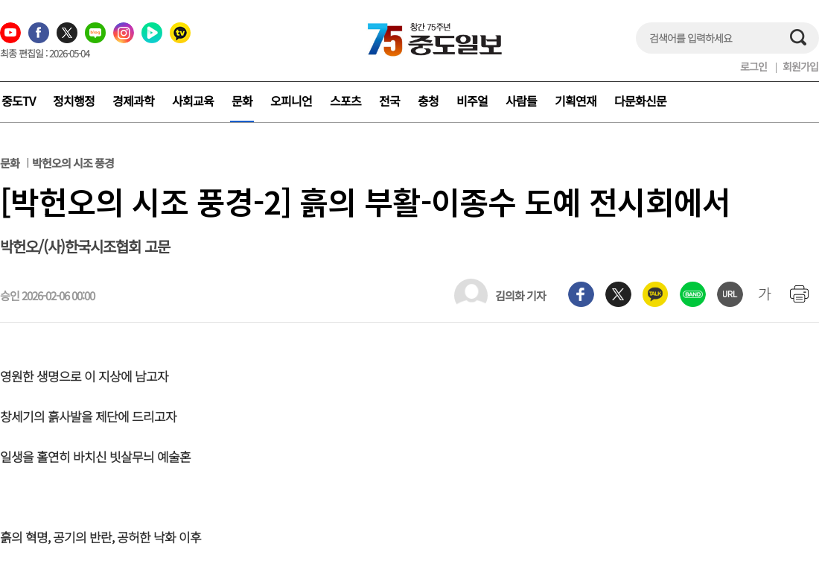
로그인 (753, 66)
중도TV (18, 101)
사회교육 (193, 101)
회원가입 (800, 66)
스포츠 (345, 101)
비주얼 (472, 101)
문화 (242, 101)
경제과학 (133, 101)
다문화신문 (640, 101)
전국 (389, 101)
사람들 (521, 101)
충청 (428, 101)
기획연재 (575, 101)
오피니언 (291, 101)
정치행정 (74, 101)
